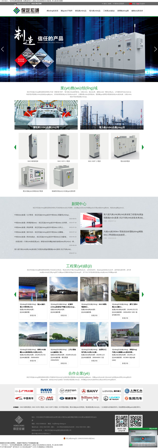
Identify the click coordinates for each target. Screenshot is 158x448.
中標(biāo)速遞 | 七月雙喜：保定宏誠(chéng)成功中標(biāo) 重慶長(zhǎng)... (42, 215)
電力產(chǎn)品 (94, 11)
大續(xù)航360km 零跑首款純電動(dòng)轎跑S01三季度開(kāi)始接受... (123, 233)
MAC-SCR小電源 (38, 407)
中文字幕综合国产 (6, 447)
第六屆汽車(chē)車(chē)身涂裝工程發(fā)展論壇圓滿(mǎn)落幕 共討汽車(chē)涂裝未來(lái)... (124, 216)
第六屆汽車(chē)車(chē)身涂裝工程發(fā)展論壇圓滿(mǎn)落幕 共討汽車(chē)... (43, 249)
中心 (79, 204)
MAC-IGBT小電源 (51, 407)
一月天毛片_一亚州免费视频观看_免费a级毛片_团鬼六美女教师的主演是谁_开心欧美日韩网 (31, 1)
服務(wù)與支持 (137, 11)
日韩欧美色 (49, 447)
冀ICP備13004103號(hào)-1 (41, 433)
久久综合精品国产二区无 (28, 447)
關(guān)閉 (153, 428)
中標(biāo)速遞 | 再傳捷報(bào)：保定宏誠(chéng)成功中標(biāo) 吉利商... (41, 223)
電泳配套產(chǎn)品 (92, 407)
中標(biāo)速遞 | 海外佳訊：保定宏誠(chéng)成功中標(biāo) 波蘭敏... (39, 232)
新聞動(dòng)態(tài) (123, 13)
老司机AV (16, 447)
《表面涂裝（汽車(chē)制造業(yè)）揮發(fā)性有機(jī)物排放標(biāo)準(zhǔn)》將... (44, 241)
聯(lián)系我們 (119, 3)
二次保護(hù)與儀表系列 (109, 407)
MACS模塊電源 (25, 407)
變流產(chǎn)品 (80, 11)
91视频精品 (41, 447)
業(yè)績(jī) (79, 266)
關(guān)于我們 (66, 11)
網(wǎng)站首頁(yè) (52, 13)
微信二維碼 (107, 3)
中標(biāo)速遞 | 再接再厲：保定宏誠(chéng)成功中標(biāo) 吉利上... (39, 227)
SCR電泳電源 (63, 407)
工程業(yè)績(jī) (109, 11)
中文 (134, 3)
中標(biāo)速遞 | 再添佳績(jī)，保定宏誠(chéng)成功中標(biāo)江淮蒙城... (41, 237)
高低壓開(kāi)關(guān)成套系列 (129, 407)
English (142, 3)
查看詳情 (33, 315)
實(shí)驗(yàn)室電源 (77, 407)
